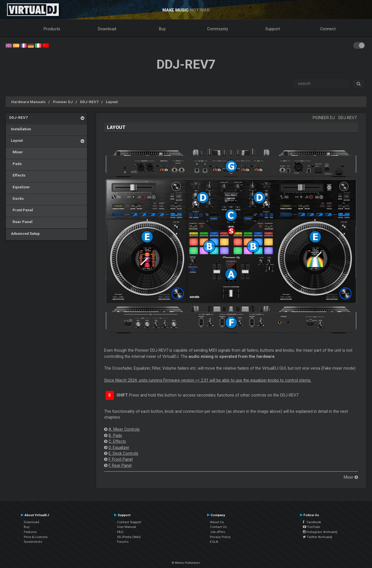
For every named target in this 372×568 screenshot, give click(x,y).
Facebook (312, 522)
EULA (214, 542)
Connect (328, 29)
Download (107, 29)
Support (272, 29)
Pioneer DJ (63, 101)
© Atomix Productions (186, 563)
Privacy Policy (220, 537)
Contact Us (218, 527)
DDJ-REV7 (89, 101)
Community (217, 29)
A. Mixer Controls (124, 429)
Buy (162, 29)
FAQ (120, 532)
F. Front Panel (121, 459)
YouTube (311, 527)
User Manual (126, 527)
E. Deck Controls (123, 453)
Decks (16, 198)
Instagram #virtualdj (320, 532)
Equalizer (19, 187)
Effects (17, 175)
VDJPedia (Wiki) (129, 537)
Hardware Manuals (28, 101)
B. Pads (115, 435)
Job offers (217, 532)
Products (52, 29)
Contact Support (129, 522)
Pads (15, 163)
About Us (217, 522)
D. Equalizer (119, 447)
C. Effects (117, 441)
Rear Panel (20, 221)
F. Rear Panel (120, 465)
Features (30, 532)
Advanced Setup (24, 233)
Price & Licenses (36, 537)
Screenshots (33, 542)
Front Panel (21, 210)
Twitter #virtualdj (317, 537)
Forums (122, 542)
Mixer (16, 152)
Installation (20, 129)
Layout (112, 101)
